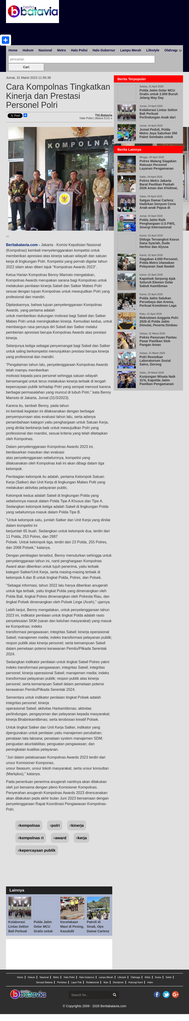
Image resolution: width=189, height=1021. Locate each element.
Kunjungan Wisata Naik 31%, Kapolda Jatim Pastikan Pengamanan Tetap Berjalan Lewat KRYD (157, 384)
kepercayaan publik (38, 850)
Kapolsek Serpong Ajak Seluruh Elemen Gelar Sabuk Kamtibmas (157, 282)
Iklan (105, 982)
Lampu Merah (130, 50)
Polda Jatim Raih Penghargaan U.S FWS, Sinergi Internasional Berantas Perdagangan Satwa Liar (157, 227)
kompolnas (30, 825)
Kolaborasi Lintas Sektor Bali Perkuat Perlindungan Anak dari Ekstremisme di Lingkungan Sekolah (158, 117)
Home (13, 50)
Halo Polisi (79, 50)
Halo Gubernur (103, 50)
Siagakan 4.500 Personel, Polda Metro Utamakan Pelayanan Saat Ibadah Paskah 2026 (158, 264)
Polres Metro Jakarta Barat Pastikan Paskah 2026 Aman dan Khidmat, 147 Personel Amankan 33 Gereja (159, 188)
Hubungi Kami (135, 982)
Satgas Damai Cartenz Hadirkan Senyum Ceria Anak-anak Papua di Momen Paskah (157, 205)
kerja (82, 838)
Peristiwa (62, 982)
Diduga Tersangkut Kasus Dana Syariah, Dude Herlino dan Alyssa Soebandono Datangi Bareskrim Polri (159, 247)
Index (150, 982)
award (60, 838)
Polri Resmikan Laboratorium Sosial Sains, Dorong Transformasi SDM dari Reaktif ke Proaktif (157, 364)
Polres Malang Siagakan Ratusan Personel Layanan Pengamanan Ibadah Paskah (157, 166)
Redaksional (92, 982)
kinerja (77, 825)
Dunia (158, 977)
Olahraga (171, 50)
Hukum (28, 50)
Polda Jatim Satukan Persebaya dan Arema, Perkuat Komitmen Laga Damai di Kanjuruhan (157, 303)
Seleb (169, 977)
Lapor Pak (76, 982)
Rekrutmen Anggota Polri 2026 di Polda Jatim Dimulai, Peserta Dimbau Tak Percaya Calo (158, 323)
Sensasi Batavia (44, 982)
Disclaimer (118, 982)
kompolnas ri (32, 838)
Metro (61, 50)
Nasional (45, 50)
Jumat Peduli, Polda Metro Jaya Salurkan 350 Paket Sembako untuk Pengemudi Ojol (158, 135)
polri (55, 825)
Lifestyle (152, 50)
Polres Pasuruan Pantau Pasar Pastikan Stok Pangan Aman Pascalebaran (158, 342)
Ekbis (147, 977)
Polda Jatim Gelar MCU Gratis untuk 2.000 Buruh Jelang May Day (46, 931)
